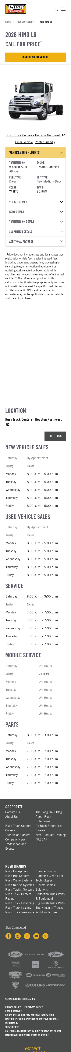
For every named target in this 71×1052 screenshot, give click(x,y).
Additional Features (36, 241)
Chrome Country (46, 871)
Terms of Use (12, 1027)
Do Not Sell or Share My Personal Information (29, 1015)
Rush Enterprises (16, 871)
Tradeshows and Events (15, 846)
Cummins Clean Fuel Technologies (49, 878)
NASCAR (42, 839)
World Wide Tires (46, 912)
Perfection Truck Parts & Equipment (50, 896)
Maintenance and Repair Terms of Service (27, 1035)
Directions (55, 436)
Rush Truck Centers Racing (18, 896)
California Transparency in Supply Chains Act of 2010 (33, 1031)
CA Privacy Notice (33, 1007)
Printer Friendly (45, 142)
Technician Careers (17, 835)
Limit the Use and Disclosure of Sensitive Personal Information (32, 1021)
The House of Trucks (49, 908)
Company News (15, 839)
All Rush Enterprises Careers (49, 828)
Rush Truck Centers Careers (18, 828)
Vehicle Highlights (36, 152)
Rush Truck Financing (19, 903)
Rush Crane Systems (18, 880)
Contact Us (12, 812)
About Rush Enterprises (43, 819)
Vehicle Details (36, 202)
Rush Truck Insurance (19, 912)
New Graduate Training (51, 835)
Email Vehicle (24, 142)
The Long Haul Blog (49, 812)
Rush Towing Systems (19, 889)
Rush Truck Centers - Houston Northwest (35, 135)
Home (9, 21)
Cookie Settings (13, 1011)
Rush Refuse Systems (19, 885)
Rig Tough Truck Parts (50, 903)
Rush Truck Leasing (18, 908)
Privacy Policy (13, 1007)
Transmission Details (36, 221)
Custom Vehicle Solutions (46, 887)
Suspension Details (36, 232)
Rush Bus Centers (17, 876)
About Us (11, 816)
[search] (56, 10)
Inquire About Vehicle (35, 57)
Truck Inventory (27, 21)
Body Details (36, 212)
